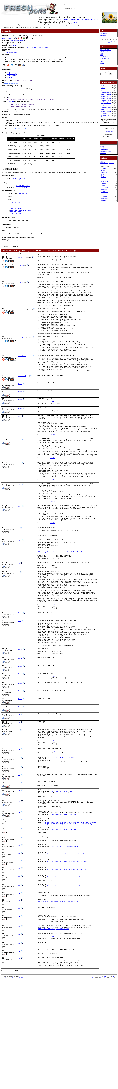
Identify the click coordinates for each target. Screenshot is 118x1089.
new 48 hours (104, 194)
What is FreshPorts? (105, 50)
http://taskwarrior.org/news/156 (63, 901)
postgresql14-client (106, 92)
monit (46, 47)
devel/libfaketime (23, 192)
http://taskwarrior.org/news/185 (64, 838)
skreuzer (20, 413)
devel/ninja (17, 186)
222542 (52, 523)
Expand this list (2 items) (17, 134)
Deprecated (104, 172)
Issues (102, 53)
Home (102, 146)
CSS (109, 1075)
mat (19, 580)
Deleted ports (104, 149)
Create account (104, 35)
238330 (52, 470)
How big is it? (104, 56)
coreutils (41, 47)
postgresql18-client (106, 109)
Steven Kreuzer (22, 359)
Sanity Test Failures (105, 151)
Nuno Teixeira (22, 266)
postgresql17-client (106, 105)
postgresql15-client (106, 96)
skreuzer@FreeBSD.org (16, 40)
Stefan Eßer (21, 274)
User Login (103, 34)
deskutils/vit (15, 209)
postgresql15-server (106, 98)
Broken (103, 170)
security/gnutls (25, 200)
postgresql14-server (106, 94)
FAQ (101, 55)
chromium (27, 47)
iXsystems (112, 41)
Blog (101, 61)
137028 (52, 1032)
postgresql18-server (106, 111)
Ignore (102, 175)
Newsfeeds (103, 153)
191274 (52, 819)
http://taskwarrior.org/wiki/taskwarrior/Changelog (65, 944)
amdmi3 (20, 439)
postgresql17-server (106, 107)
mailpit (103, 88)
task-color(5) (12, 75)
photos (74, 22)
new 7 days (104, 196)
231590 (52, 498)
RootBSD (109, 42)
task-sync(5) (12, 77)
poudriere (33, 47)
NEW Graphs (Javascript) (107, 163)
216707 (52, 575)
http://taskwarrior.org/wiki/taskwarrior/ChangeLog (67, 952)
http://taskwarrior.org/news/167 (63, 874)
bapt (19, 798)
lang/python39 (22, 194)
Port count (103, 168)
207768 (52, 672)
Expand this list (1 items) (15, 249)
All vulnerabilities (109, 131)
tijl (18, 632)
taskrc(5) (10, 79)
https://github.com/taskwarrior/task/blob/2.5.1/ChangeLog (61, 609)
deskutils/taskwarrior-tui (20, 217)
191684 (52, 831)
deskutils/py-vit (16, 215)
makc (19, 885)
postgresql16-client (106, 101)
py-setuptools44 (105, 116)
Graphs (102, 161)
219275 (52, 549)
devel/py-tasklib (16, 221)
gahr (19, 790)
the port (10, 101)
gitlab (102, 86)
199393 (52, 752)
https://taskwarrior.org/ (11, 52)
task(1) (10, 74)
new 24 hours (104, 192)
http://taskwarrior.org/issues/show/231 (53, 1023)
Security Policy (104, 58)
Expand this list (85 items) (11, 85)
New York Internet (105, 41)
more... (102, 77)
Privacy (102, 60)
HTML (106, 1075)
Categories (103, 148)
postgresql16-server (106, 103)
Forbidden (103, 177)
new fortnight (104, 198)
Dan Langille (103, 1076)
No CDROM (104, 181)
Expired (103, 185)
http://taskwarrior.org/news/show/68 (64, 937)
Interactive (104, 190)
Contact (102, 63)
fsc (38, 47)
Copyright (91, 1076)
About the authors (105, 51)
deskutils (9, 38)
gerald (19, 447)
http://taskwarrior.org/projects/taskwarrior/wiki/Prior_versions (70, 909)
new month (104, 200)
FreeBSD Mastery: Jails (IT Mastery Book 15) (80, 19)
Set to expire (104, 187)
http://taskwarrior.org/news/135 (63, 918)
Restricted (103, 179)
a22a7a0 (14, 46)
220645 (52, 432)
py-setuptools (104, 113)
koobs (19, 594)
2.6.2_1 (4, 38)
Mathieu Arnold (22, 405)
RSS (114, 1075)
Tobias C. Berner (22, 326)
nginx (102, 90)
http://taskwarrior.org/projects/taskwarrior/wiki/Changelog (68, 911)
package (11, 104)
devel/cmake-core (19, 184)
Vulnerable (104, 183)
